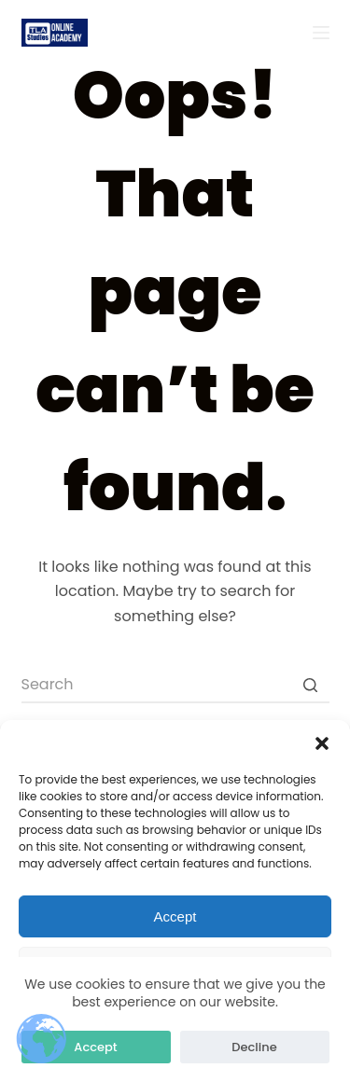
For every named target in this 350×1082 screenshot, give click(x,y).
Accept (175, 916)
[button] (322, 743)
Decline (253, 1047)
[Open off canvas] (321, 32)
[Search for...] (175, 684)
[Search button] (310, 684)
